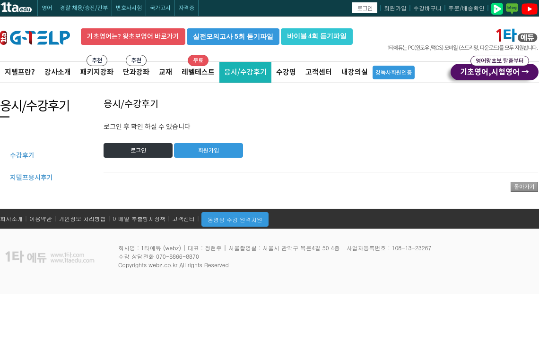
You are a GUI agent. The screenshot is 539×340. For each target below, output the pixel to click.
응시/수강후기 (245, 72)
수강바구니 (427, 8)
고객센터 (318, 72)
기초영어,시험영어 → (494, 70)
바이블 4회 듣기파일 (317, 36)
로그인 (365, 8)
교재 (165, 72)
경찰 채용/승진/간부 (84, 7)
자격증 (186, 7)
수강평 (286, 72)
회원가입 (395, 8)
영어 (47, 7)
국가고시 (160, 7)
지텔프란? (20, 72)
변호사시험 (129, 7)
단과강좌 (136, 72)
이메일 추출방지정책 (139, 218)
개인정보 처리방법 (82, 218)
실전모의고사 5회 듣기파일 (233, 36)
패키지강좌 (96, 72)
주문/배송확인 (466, 8)
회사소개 (11, 218)
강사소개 (57, 72)
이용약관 (40, 218)
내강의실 (354, 72)
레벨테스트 (198, 72)
